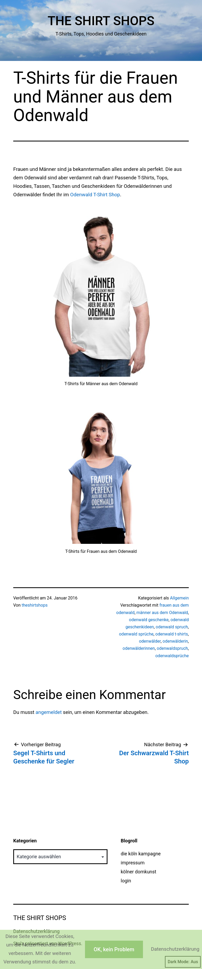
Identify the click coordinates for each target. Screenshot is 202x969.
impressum (133, 862)
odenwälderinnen (139, 648)
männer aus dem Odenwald (162, 612)
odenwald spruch (172, 626)
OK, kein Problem (114, 949)
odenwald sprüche (136, 634)
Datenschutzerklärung (175, 949)
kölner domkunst (138, 871)
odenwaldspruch (172, 648)
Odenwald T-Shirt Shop (95, 195)
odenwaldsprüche (172, 655)
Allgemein (179, 598)
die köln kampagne (141, 853)
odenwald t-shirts (171, 634)
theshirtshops (35, 605)
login (126, 880)
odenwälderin (175, 641)
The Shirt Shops (101, 20)
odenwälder (150, 641)
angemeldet (48, 712)
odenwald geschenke (149, 619)
